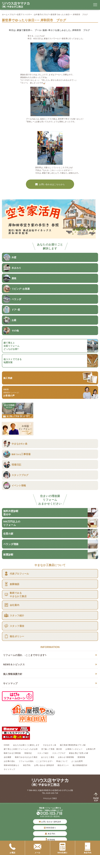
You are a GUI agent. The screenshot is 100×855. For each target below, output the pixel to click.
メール (37, 848)
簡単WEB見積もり (11, 765)
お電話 (12, 848)
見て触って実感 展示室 (51, 749)
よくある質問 (77, 761)
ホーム (5, 14)
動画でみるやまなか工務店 (26, 757)
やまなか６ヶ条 (49, 745)
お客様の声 (90, 749)
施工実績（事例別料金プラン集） (73, 745)
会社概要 (7, 757)
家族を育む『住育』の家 (78, 753)
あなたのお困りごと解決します (26, 745)
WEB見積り (50, 827)
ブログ (12, 14)
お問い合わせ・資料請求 (44, 765)
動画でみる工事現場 (12, 753)
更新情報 (81, 757)
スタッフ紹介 (43, 753)
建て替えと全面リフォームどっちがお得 (21, 749)
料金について (62, 761)
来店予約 (27, 765)
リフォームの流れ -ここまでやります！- (25, 655)
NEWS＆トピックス (14, 664)
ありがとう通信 (47, 757)
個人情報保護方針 (12, 674)
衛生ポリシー (63, 765)
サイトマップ (10, 683)
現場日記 (29, 753)
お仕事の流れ (9, 761)
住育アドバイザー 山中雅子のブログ (33, 14)
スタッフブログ (58, 753)
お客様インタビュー (73, 749)
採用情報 (51, 839)
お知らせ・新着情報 (66, 757)
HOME (7, 745)
